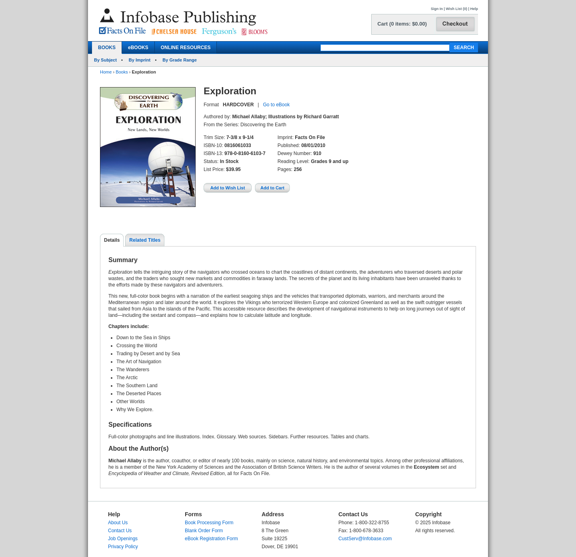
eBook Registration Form (211, 538)
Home (106, 72)
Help (474, 9)
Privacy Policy (123, 546)
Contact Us (120, 530)
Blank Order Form (204, 530)
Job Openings (123, 538)
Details (112, 240)
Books (122, 72)
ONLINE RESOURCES (186, 47)
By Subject (105, 60)
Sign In (437, 9)
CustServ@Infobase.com (365, 538)
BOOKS (107, 47)
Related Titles (144, 240)
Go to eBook (276, 104)
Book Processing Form (209, 522)
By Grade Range (179, 60)
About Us (118, 522)
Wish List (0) (456, 9)
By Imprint (139, 60)
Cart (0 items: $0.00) (402, 24)
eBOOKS (138, 47)
